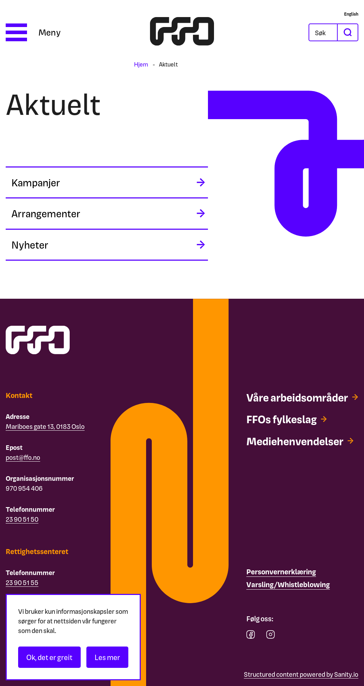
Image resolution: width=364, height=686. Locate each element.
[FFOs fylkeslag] (289, 433)
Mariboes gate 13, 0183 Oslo (45, 426)
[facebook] (250, 636)
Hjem (141, 64)
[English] (351, 13)
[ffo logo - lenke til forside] (182, 32)
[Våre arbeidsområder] (302, 404)
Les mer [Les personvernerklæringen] (107, 657)
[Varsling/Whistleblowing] (288, 585)
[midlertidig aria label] (107, 183)
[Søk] (323, 32)
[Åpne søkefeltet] (323, 32)
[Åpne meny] (33, 32)
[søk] (347, 32)
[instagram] (270, 636)
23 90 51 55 (22, 582)
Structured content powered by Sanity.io (301, 674)
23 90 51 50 (22, 519)
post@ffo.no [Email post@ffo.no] (23, 457)
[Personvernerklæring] (281, 572)
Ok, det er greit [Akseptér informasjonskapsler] (49, 657)
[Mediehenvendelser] (304, 455)
